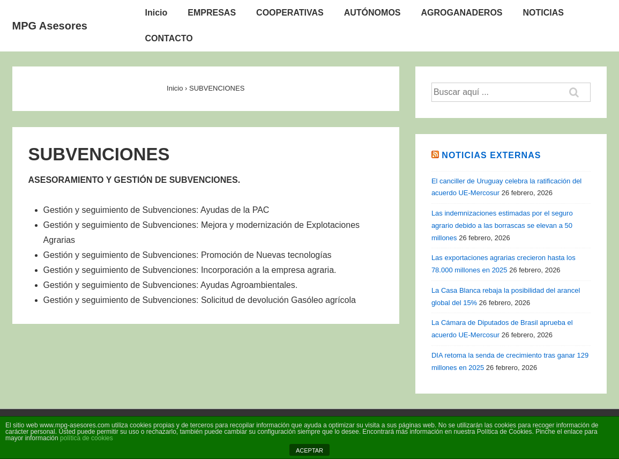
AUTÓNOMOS (372, 12)
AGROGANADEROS (462, 12)
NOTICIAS (543, 12)
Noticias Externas (491, 155)
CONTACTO (169, 38)
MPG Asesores (49, 26)
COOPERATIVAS (290, 12)
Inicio (156, 12)
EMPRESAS (212, 12)
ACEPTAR (309, 450)
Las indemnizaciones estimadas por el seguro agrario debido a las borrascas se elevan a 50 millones (502, 225)
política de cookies (86, 438)
